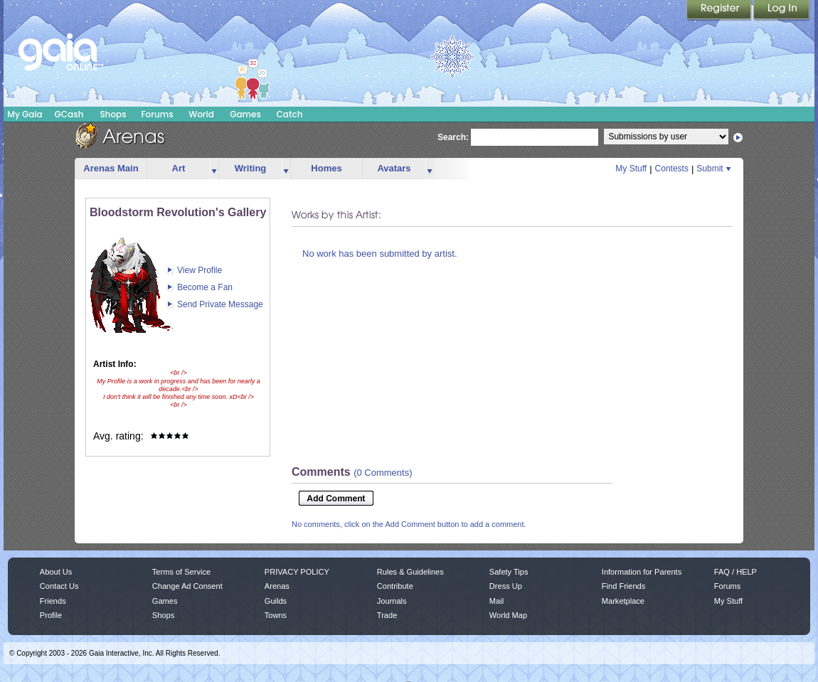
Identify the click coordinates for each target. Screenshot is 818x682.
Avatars (393, 168)
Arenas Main (110, 168)
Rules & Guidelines (410, 572)
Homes (326, 168)
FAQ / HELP (735, 572)
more (214, 169)
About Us (56, 572)
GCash (69, 114)
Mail (496, 601)
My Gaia (24, 114)
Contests (672, 169)
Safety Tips (508, 572)
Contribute (395, 586)
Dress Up (505, 586)
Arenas (277, 586)
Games (245, 114)
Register (719, 10)
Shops (113, 114)
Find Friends (623, 586)
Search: (453, 137)
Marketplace (623, 601)
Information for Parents (641, 572)
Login (781, 10)
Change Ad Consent (187, 586)
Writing (251, 168)
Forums (157, 114)
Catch (290, 114)
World (201, 114)
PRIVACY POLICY (297, 572)
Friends (53, 601)
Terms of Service (181, 572)
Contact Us (59, 586)
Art (179, 168)
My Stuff (631, 169)
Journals (392, 601)
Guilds (276, 601)
